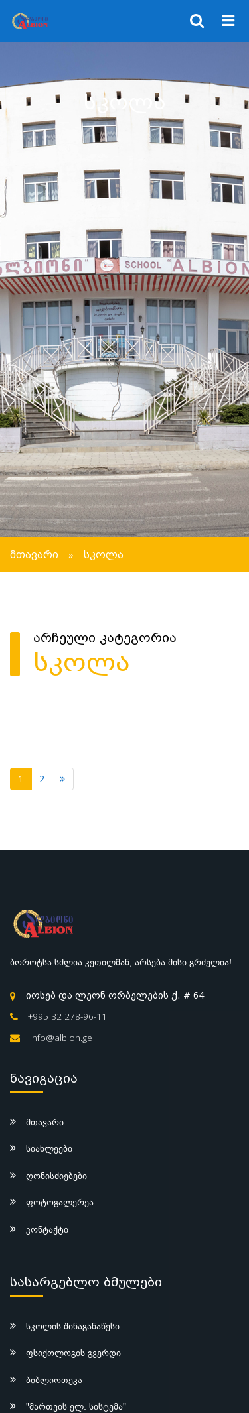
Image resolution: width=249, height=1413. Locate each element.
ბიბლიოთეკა (54, 1380)
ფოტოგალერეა (60, 1202)
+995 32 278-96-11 (67, 1016)
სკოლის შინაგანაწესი (73, 1326)
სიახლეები (49, 1148)
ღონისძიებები (56, 1175)
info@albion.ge (61, 1038)
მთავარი (34, 555)
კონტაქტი (47, 1229)
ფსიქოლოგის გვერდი (73, 1352)
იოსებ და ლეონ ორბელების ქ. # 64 (115, 995)
